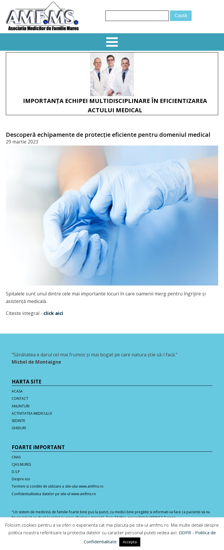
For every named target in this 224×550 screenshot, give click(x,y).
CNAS (16, 457)
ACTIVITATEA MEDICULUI (32, 413)
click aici (53, 313)
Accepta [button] (130, 541)
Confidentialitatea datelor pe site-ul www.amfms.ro (54, 493)
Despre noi (21, 479)
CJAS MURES (21, 464)
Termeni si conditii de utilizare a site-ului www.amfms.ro (58, 486)
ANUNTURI (20, 406)
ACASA (17, 391)
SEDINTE (18, 420)
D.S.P (16, 471)
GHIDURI (19, 427)
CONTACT (20, 398)
